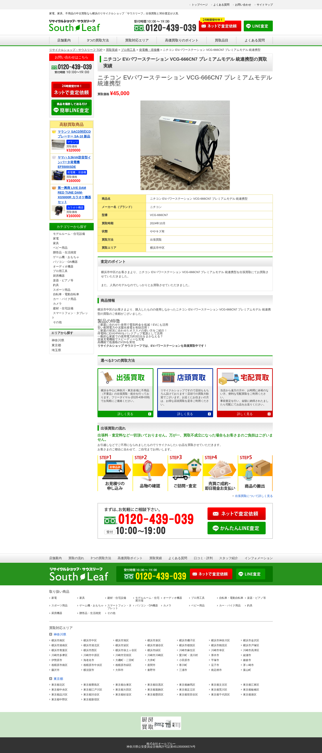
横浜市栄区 (122, 645)
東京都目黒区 (155, 684)
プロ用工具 (60, 271)
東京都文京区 (219, 684)
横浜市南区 (58, 640)
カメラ (57, 303)
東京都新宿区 (91, 699)
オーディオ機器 (63, 266)
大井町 (151, 660)
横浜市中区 (90, 640)
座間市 (151, 665)
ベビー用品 (60, 247)
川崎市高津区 (251, 650)
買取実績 (155, 558)
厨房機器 (59, 275)
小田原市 (184, 660)
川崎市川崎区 (155, 655)
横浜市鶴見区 (219, 645)
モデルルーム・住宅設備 (69, 233)
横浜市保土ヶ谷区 (126, 650)
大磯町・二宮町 (124, 660)
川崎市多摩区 (59, 655)
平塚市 (215, 660)
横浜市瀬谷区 (155, 645)
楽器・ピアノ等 (63, 280)
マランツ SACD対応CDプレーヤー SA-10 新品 (74, 134)
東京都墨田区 (155, 694)
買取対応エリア (137, 40)
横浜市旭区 (122, 640)
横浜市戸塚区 (251, 645)
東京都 (56, 345)
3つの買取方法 (98, 40)
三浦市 (183, 670)
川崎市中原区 (91, 655)
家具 (56, 243)
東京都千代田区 (220, 694)
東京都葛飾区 (155, 689)
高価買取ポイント (130, 558)
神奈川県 (58, 340)
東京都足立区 (187, 689)
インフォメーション (259, 558)
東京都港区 (249, 694)
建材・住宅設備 (63, 308)
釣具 (56, 285)
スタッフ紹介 (228, 558)
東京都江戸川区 (92, 689)
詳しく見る (125, 414)
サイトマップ (265, 4)
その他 (57, 322)
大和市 (119, 670)
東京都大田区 (123, 689)
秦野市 (151, 670)
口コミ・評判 (203, 558)
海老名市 (88, 660)
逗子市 (215, 665)
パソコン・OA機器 (65, 261)
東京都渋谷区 (91, 694)
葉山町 (247, 670)
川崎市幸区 (218, 650)
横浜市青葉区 (59, 650)
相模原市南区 (59, 665)
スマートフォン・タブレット (119, 607)
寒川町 (183, 665)
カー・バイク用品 (64, 299)
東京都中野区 (59, 699)
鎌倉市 (247, 660)
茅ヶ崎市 (248, 665)
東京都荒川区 (219, 689)
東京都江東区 (251, 684)
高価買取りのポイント (182, 40)
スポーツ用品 (61, 289)
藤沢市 (55, 670)
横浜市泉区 (154, 640)
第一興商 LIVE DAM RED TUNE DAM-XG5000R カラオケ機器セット (74, 195)
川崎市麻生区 (187, 650)
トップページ (200, 4)
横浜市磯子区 (187, 640)
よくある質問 (221, 4)
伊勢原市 (56, 660)
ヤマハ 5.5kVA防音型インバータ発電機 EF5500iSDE (74, 162)
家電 (56, 238)
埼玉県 (56, 350)
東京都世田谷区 (188, 694)
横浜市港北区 (91, 645)
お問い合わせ (243, 4)
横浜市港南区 (59, 645)
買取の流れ (76, 558)
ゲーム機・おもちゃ (66, 257)
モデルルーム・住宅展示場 (147, 599)
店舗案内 (64, 40)
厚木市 (215, 655)
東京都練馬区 (187, 684)
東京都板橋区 (251, 689)
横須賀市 (88, 670)
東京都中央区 (59, 689)
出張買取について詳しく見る (254, 495)
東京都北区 (58, 684)
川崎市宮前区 (123, 655)
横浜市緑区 (154, 650)
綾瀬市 (247, 655)
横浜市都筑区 (187, 645)
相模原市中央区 (92, 665)
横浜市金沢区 (251, 640)
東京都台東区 (123, 684)
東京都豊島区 (91, 684)
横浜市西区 (90, 650)
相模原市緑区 (123, 665)
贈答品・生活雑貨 (64, 252)
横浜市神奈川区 (220, 640)
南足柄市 (216, 670)
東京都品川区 (59, 694)
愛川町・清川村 (188, 655)
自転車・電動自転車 (66, 294)
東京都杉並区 (123, 694)
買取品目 (221, 40)
